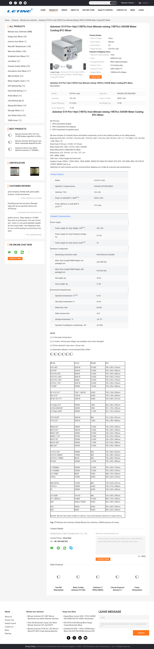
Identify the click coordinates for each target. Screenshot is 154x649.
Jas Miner (12, 61)
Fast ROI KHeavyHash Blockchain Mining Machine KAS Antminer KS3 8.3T (58, 588)
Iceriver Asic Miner (16, 41)
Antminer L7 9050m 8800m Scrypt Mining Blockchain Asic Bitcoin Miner (98, 588)
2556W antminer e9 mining (109, 522)
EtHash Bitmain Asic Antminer (86, 522)
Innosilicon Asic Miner (17, 71)
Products (53, 10)
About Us (75, 10)
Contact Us (122, 10)
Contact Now (95, 77)
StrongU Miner (14, 110)
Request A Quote (127, 3)
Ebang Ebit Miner (15, 105)
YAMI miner (13, 120)
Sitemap (8, 633)
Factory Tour (88, 10)
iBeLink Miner (13, 76)
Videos (64, 10)
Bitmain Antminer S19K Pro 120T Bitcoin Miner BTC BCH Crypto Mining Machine (43, 630)
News (132, 10)
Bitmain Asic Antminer (28, 20)
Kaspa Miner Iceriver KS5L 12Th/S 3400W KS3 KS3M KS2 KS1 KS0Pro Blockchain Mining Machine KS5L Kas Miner (80, 617)
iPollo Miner (13, 96)
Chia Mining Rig (14, 101)
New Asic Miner (14, 51)
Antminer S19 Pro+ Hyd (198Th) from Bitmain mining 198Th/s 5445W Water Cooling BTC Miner (67, 74)
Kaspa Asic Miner (15, 36)
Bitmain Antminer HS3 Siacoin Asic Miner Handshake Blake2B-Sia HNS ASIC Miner (28, 143)
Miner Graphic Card (16, 81)
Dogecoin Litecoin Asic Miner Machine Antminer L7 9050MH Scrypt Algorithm (26, 150)
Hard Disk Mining (15, 91)
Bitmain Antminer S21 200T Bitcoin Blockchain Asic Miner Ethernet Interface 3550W (43, 617)
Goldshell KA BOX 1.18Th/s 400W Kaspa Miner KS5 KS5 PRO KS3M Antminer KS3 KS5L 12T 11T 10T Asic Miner (79, 630)
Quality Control (105, 10)
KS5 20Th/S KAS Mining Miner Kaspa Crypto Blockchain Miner (78, 624)
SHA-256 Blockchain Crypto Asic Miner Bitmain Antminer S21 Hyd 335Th (42, 624)
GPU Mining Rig (14, 86)
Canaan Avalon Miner (17, 66)
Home (43, 10)
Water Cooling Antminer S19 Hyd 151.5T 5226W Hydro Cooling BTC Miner (78, 588)
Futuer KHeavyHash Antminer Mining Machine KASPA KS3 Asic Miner (137, 588)
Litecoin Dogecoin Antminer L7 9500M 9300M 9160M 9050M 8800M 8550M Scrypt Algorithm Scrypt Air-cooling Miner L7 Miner (117, 588)
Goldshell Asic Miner (16, 56)
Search (113, 3)
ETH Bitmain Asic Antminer (64, 522)
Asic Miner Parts (15, 115)
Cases (141, 10)
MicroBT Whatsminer (17, 46)
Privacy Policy (30, 646)
